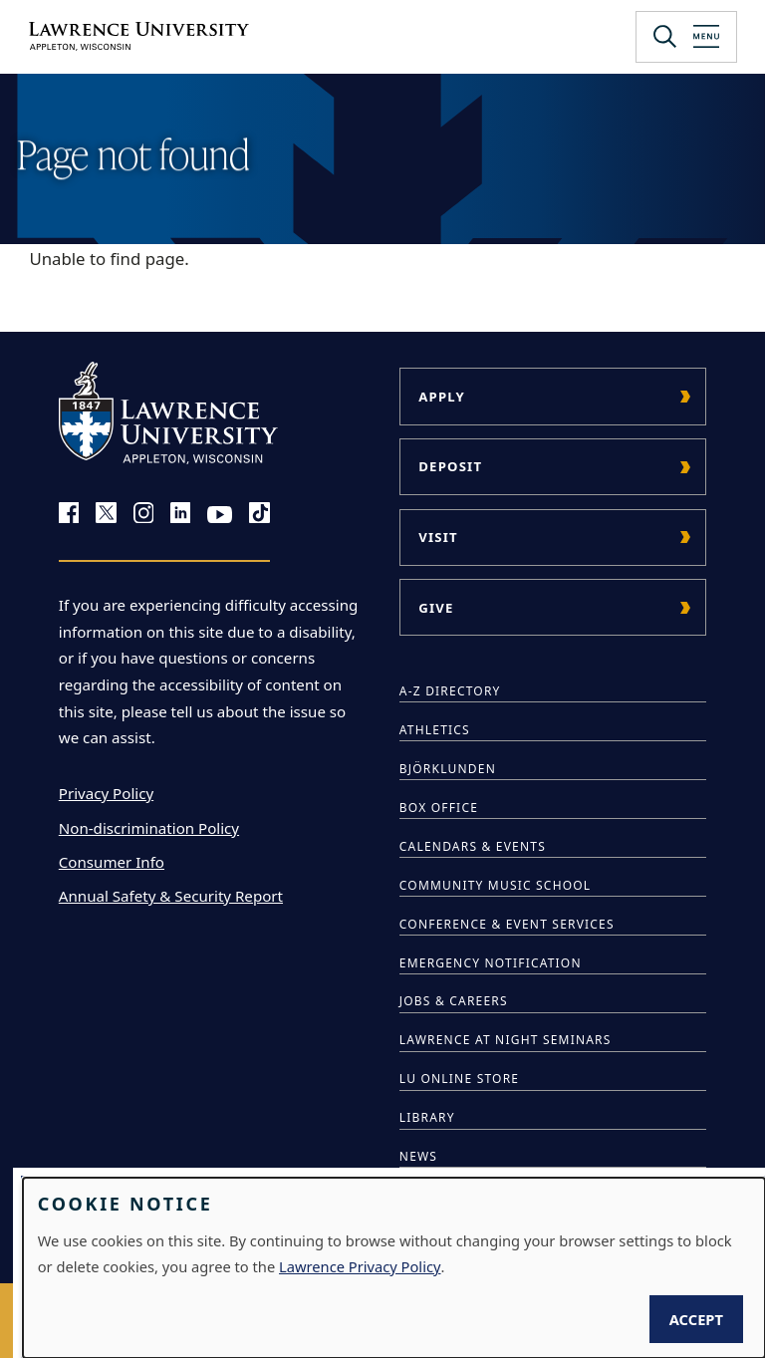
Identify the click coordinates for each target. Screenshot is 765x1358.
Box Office (438, 807)
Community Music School (495, 885)
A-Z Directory (450, 690)
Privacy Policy (106, 793)
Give (435, 608)
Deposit (450, 466)
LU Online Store (459, 1078)
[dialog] (394, 1268)
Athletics (434, 729)
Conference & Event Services (507, 924)
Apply (441, 397)
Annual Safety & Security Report (171, 896)
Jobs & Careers (453, 1000)
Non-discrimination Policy (149, 828)
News (418, 1156)
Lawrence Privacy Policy (359, 1266)
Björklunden (447, 768)
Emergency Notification (490, 962)
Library (427, 1117)
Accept (696, 1319)
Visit (438, 537)
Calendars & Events (472, 846)
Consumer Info (111, 862)
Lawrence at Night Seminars (505, 1039)
